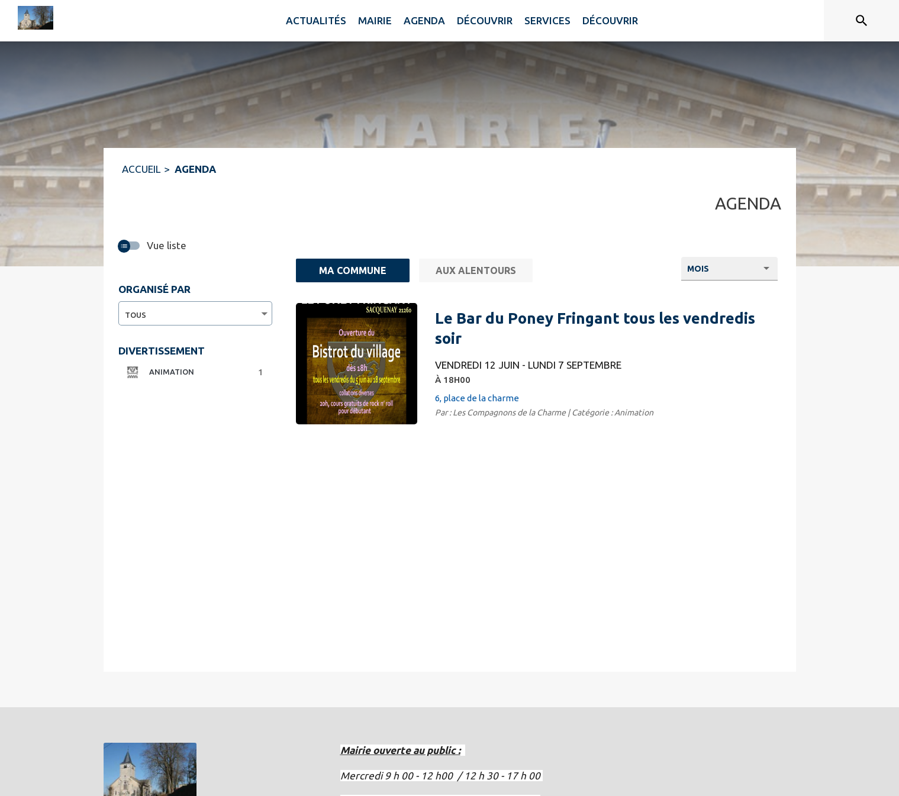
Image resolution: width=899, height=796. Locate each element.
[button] (192, 372)
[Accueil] (35, 18)
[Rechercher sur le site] (861, 20)
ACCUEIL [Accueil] (141, 169)
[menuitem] (267, 20)
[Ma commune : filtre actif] (353, 270)
